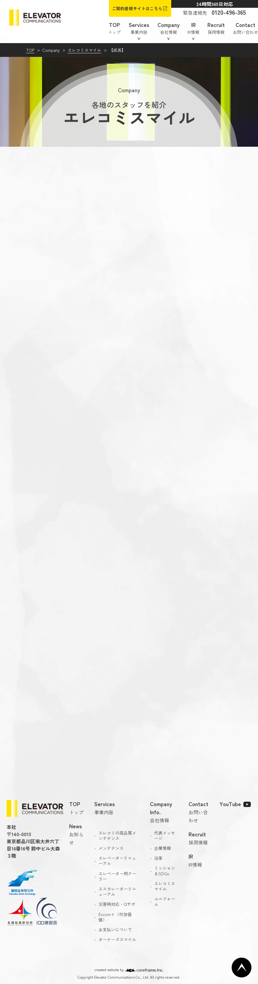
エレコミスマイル (84, 50)
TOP (30, 50)
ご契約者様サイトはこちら (137, 8)
